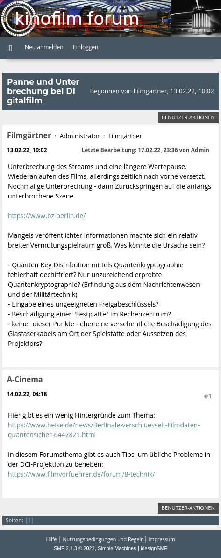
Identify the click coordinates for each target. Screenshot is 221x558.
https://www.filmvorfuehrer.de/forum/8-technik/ (81, 474)
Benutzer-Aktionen (188, 117)
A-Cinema (25, 379)
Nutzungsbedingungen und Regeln (103, 539)
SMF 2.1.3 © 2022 (74, 548)
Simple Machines (117, 548)
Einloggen (85, 47)
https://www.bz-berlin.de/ (47, 215)
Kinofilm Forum (77, 18)
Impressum (162, 539)
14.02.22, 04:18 (27, 394)
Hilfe (51, 539)
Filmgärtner (29, 135)
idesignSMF (154, 548)
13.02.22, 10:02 (27, 150)
